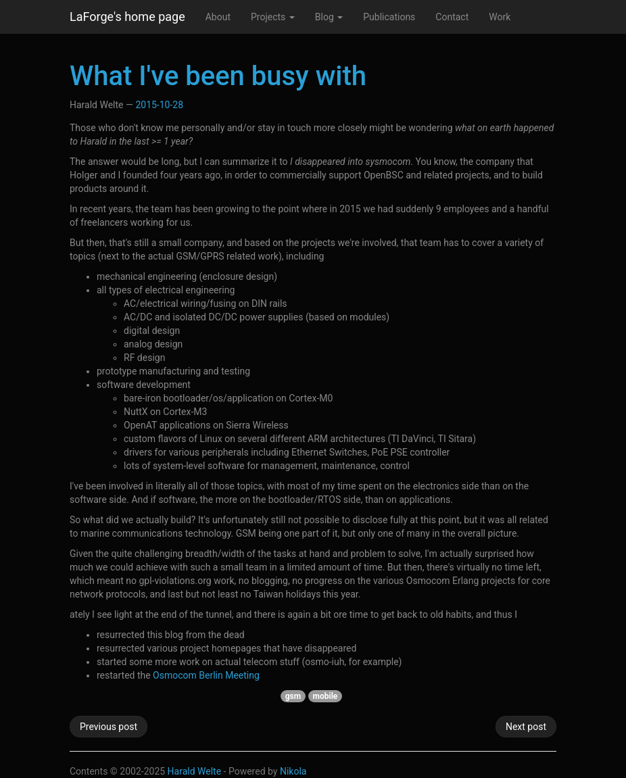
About (218, 16)
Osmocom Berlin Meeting (206, 675)
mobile (325, 696)
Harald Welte (195, 771)
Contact (451, 16)
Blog (329, 16)
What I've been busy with (218, 76)
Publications (389, 16)
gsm (293, 696)
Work (499, 16)
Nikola (293, 771)
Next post (526, 726)
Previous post (108, 726)
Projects (273, 16)
